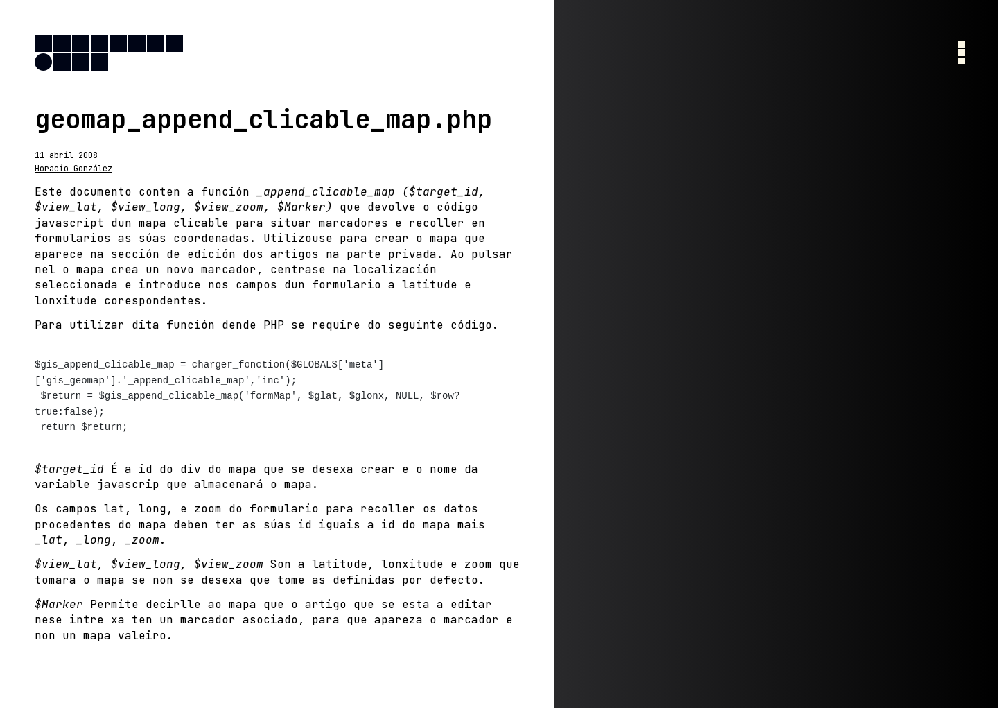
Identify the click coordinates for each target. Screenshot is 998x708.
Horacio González (73, 168)
